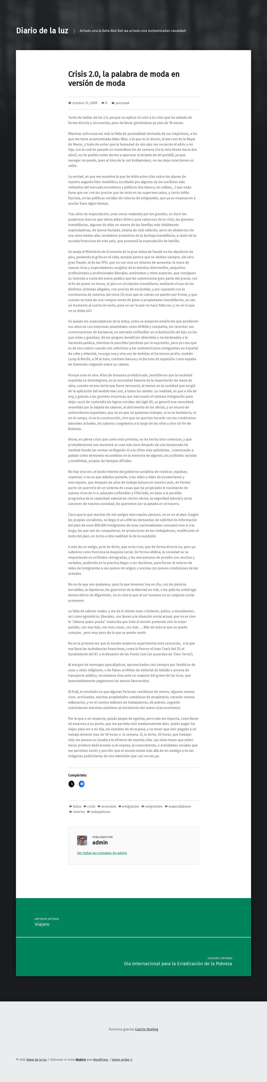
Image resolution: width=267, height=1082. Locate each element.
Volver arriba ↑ (122, 1059)
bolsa (77, 806)
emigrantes (154, 806)
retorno (79, 812)
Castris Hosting (146, 1029)
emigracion (130, 806)
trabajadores (101, 812)
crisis (91, 806)
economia (108, 806)
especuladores (180, 806)
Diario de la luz (42, 30)
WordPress (100, 1059)
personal (122, 103)
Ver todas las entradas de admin (102, 853)
